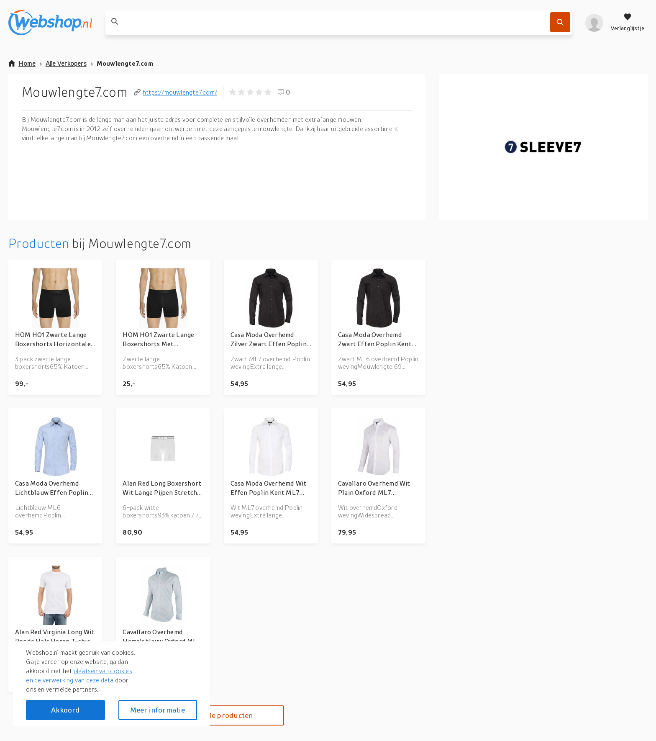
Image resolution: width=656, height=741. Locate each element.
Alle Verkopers (66, 63)
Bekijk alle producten (217, 715)
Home (22, 63)
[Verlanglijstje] (627, 23)
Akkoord (65, 709)
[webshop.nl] (50, 22)
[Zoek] (560, 22)
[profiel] (594, 23)
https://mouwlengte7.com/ (175, 92)
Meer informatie (157, 709)
